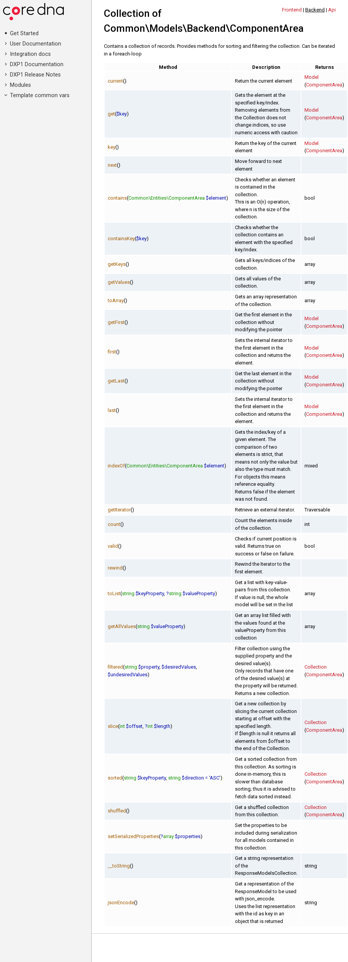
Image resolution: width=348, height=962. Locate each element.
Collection (315, 667)
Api (332, 10)
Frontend (292, 10)
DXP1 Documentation (36, 64)
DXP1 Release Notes (35, 75)
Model (311, 77)
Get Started (24, 33)
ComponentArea (324, 85)
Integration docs (30, 54)
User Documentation (35, 44)
